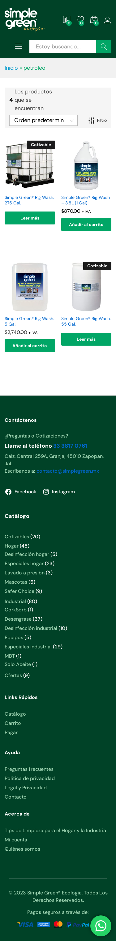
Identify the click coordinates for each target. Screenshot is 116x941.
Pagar (11, 732)
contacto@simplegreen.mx (68, 471)
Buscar (103, 46)
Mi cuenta (16, 839)
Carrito (13, 723)
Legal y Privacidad (26, 787)
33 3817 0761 (70, 446)
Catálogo (15, 714)
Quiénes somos (22, 849)
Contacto (16, 797)
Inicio (11, 68)
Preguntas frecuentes (29, 769)
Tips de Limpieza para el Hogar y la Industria (55, 830)
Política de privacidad (30, 778)
